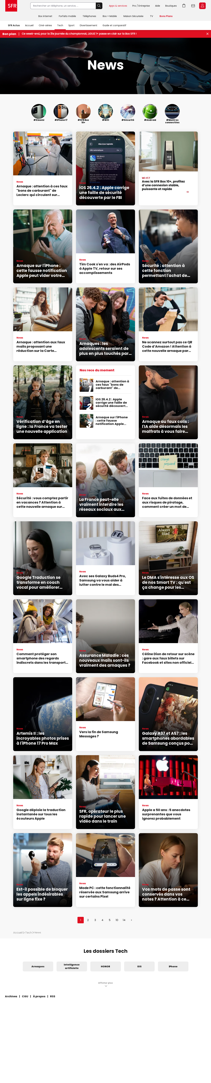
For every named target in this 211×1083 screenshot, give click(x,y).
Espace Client (202, 5)
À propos (39, 996)
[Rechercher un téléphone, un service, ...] (63, 5)
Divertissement (88, 25)
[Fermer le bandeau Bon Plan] (207, 34)
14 (124, 920)
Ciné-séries (45, 25)
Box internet (45, 16)
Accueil (29, 25)
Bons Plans (166, 16)
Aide (157, 5)
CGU (25, 996)
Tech (60, 25)
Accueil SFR (11, 6)
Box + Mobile (110, 16)
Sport (71, 25)
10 (117, 920)
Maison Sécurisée (133, 16)
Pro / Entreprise (141, 5)
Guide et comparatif (114, 25)
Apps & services (118, 5)
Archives (11, 996)
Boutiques (171, 5)
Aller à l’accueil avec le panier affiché (184, 5)
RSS (52, 996)
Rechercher (99, 5)
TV (151, 16)
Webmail (193, 5)
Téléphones (89, 16)
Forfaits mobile (67, 16)
